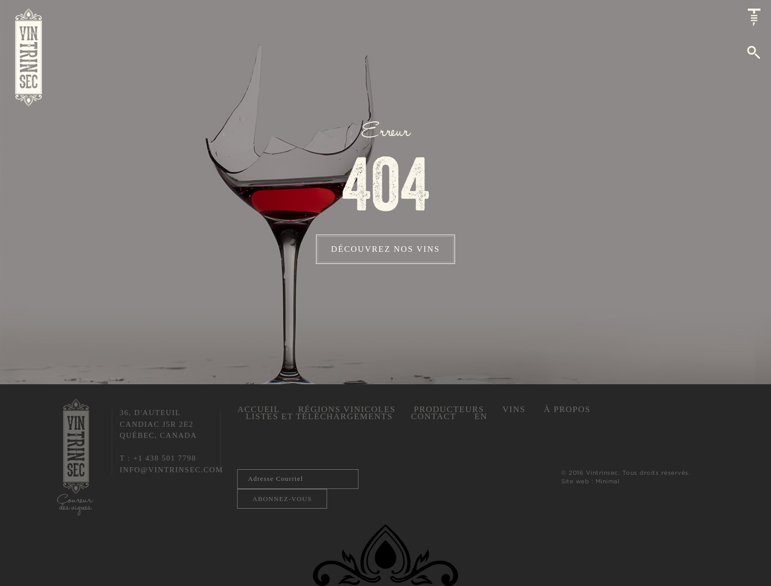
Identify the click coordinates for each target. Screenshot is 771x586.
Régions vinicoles (347, 409)
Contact (433, 416)
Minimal (608, 481)
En (480, 416)
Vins (514, 409)
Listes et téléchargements (319, 416)
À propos (567, 409)
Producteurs (449, 409)
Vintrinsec (28, 57)
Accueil (258, 409)
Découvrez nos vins (385, 249)
